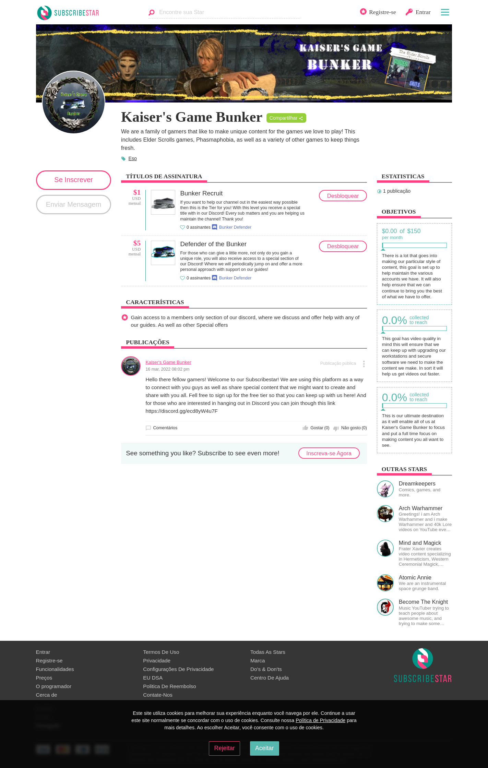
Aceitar (264, 748)
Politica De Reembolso (169, 686)
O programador (54, 686)
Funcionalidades (55, 669)
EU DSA (153, 678)
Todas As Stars (267, 652)
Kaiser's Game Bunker (168, 362)
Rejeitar (224, 748)
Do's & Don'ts (266, 669)
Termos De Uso (161, 652)
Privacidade (156, 660)
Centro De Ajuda (269, 678)
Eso (132, 158)
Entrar (43, 652)
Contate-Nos (157, 695)
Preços (44, 678)
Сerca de (46, 695)
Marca (257, 660)
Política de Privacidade (320, 720)
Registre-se (49, 660)
